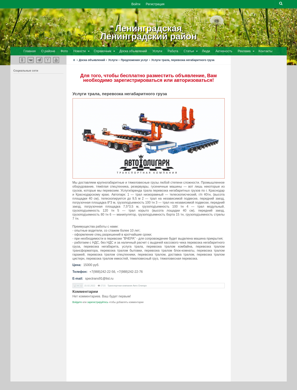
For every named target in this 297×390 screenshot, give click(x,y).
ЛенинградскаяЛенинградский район (148, 32)
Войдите (77, 302)
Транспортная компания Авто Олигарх (127, 286)
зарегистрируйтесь (97, 302)
